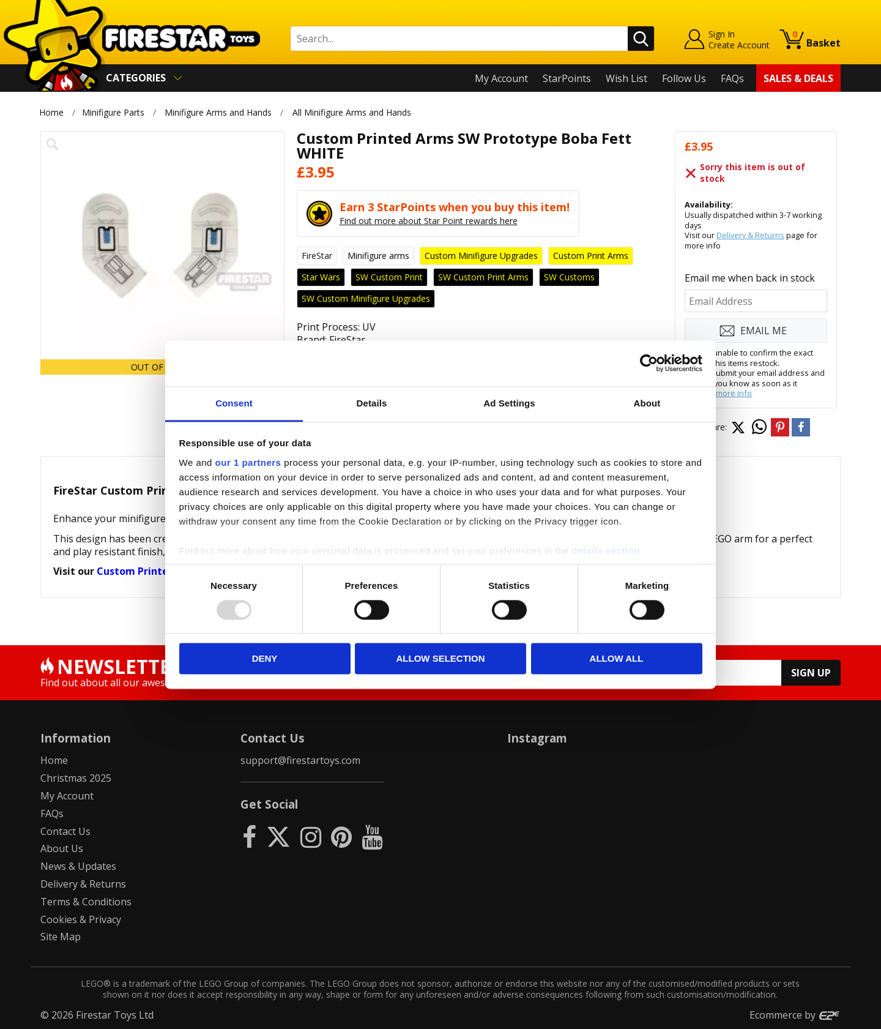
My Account (501, 78)
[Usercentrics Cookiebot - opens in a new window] (648, 363)
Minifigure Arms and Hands (218, 112)
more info (734, 393)
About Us (61, 848)
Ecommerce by (795, 1015)
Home (51, 112)
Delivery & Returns (750, 235)
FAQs (732, 78)
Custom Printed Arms (150, 571)
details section (605, 550)
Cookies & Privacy (80, 919)
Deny (265, 659)
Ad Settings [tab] (509, 403)
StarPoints (567, 78)
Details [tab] (372, 403)
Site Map (60, 936)
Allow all (617, 659)
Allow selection (440, 659)
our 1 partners (248, 462)
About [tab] (647, 403)
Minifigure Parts (113, 112)
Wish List (626, 78)
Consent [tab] (234, 403)
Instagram (537, 738)
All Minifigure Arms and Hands (351, 112)
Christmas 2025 (75, 778)
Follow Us (684, 78)
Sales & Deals (798, 78)
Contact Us (65, 831)
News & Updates (78, 866)
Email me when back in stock (750, 278)
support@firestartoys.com (300, 760)
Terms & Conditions (86, 901)
